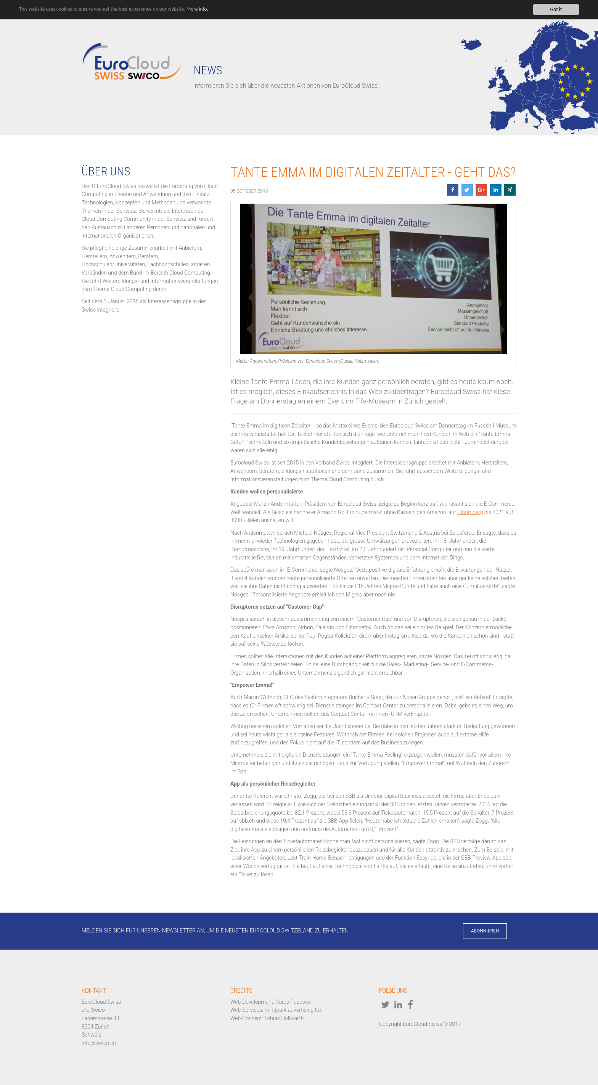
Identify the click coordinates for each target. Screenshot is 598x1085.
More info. (199, 9)
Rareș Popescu (293, 1002)
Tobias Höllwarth (284, 1018)
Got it (556, 9)
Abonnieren (485, 931)
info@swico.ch (99, 1043)
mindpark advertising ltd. (293, 1010)
